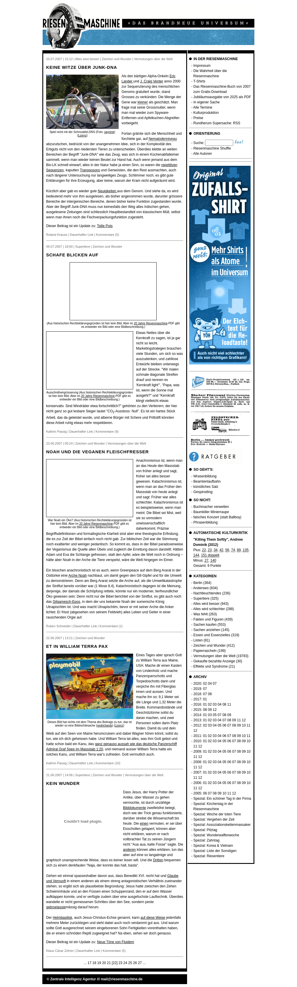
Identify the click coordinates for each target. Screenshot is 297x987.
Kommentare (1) (110, 626)
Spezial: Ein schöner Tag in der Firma (222, 799)
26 (135, 963)
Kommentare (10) (107, 763)
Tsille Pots (105, 226)
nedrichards (104, 725)
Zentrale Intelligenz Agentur (73, 979)
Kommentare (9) (106, 431)
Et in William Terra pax (77, 646)
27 (140, 963)
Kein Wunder (63, 783)
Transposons (90, 170)
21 (109, 963)
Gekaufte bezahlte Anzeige (214, 661)
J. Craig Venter (151, 81)
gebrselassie (56, 907)
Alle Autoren (202, 154)
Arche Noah (77, 575)
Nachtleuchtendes (207, 593)
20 (104, 963)
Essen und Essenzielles (211, 635)
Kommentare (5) (107, 234)
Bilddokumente (134, 808)
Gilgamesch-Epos (66, 602)
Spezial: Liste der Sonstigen (215, 851)
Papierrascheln (205, 651)
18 (94, 963)
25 (130, 963)
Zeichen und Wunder (209, 645)
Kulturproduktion (206, 113)
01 (205, 699)
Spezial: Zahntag (206, 840)
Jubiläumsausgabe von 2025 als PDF (222, 97)
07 (214, 684)
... (85, 963)
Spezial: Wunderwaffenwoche (216, 835)
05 (214, 715)
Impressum (202, 66)
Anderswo (201, 588)
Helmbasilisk (62, 918)
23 (120, 963)
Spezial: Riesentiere (208, 856)
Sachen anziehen (206, 630)
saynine (109, 132)
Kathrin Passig (56, 431)
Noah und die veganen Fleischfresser (97, 451)
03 (214, 704)
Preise (198, 118)
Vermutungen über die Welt (214, 656)
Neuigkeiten (107, 191)
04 (210, 684)
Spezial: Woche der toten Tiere (217, 814)
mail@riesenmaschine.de (121, 979)
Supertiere (201, 598)
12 (214, 710)
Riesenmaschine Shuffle (212, 148)
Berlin (197, 583)
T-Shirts (199, 81)
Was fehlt (200, 614)
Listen (198, 640)
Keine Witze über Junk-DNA (81, 67)
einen (144, 823)
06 (224, 725)
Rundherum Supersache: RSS (216, 123)
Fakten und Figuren (208, 619)
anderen (129, 850)
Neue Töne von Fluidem (115, 942)
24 (125, 963)
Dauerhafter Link (81, 234)
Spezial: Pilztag (205, 830)
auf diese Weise (153, 918)
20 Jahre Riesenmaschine (151, 323)
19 (99, 963)
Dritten (158, 860)
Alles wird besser (206, 604)
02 (205, 684)
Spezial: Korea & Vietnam (213, 846)
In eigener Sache (206, 102)
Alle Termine (202, 107)
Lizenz (82, 135)
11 (229, 704)
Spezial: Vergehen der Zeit (213, 819)
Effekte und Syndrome (210, 666)
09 (210, 710)
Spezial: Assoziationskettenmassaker (222, 825)
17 (89, 963)
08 (210, 694)
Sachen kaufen (205, 625)
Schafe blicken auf (72, 254)
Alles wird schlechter (209, 609)
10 (244, 725)
